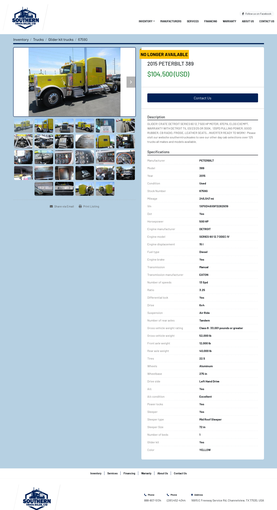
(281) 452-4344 (176, 500)
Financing (210, 21)
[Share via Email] (61, 206)
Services (193, 21)
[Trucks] (38, 39)
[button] (147, 21)
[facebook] (256, 13)
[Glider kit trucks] (61, 39)
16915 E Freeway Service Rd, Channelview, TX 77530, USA (227, 500)
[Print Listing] (89, 206)
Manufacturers (170, 21)
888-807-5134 (152, 500)
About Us (248, 21)
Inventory (146, 21)
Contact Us (266, 21)
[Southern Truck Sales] (36, 497)
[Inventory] (21, 39)
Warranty (229, 21)
